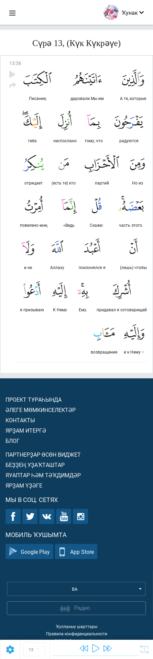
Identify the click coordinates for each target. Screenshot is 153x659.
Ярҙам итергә (26, 430)
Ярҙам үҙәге (24, 485)
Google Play (29, 551)
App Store (76, 551)
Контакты (20, 420)
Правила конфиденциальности (76, 633)
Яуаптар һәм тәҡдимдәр (43, 475)
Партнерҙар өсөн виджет (43, 454)
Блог (13, 440)
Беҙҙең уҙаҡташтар (35, 464)
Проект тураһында (34, 399)
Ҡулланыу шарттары (76, 626)
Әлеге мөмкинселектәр (41, 409)
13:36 (15, 63)
